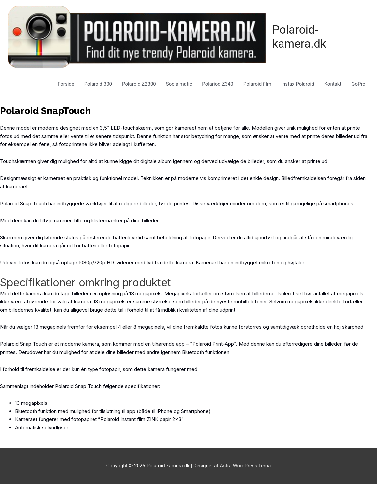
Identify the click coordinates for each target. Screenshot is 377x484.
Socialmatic (179, 84)
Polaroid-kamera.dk (299, 37)
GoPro (358, 84)
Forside (66, 84)
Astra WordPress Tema (245, 466)
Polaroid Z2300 (139, 84)
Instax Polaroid (297, 84)
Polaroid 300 (98, 84)
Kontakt (333, 84)
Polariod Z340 (217, 84)
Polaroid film (257, 84)
